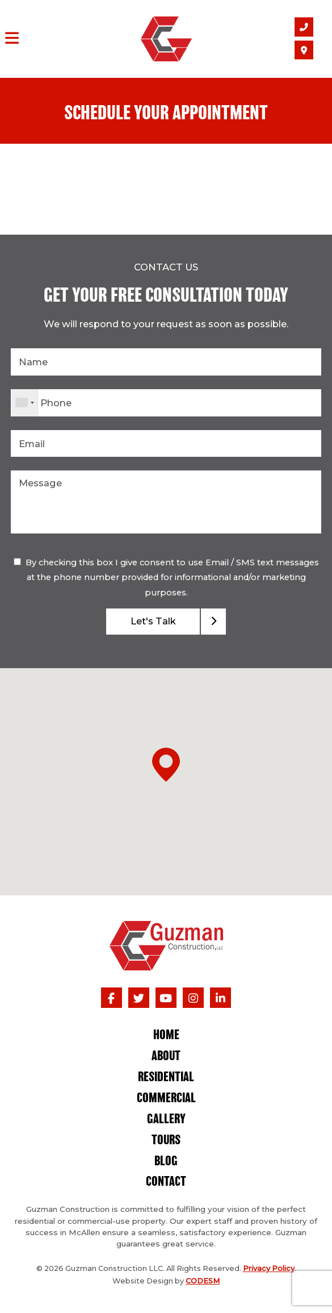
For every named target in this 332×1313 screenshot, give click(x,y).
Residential (166, 1077)
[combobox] (24, 402)
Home (166, 1035)
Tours (166, 1140)
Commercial (166, 1098)
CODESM (203, 1281)
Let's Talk (153, 621)
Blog (166, 1161)
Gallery (166, 1119)
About (166, 1056)
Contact (166, 1182)
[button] (166, 765)
